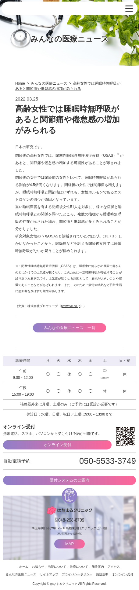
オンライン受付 (57, 444)
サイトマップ (49, 574)
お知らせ (38, 566)
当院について (57, 566)
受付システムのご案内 (69, 480)
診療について (79, 566)
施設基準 (102, 574)
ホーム (23, 566)
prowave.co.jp (70, 306)
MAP (69, 543)
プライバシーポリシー (77, 574)
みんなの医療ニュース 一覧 (69, 327)
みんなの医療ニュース (21, 574)
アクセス (114, 566)
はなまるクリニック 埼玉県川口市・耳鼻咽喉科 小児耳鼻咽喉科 (34, 9)
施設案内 (98, 566)
